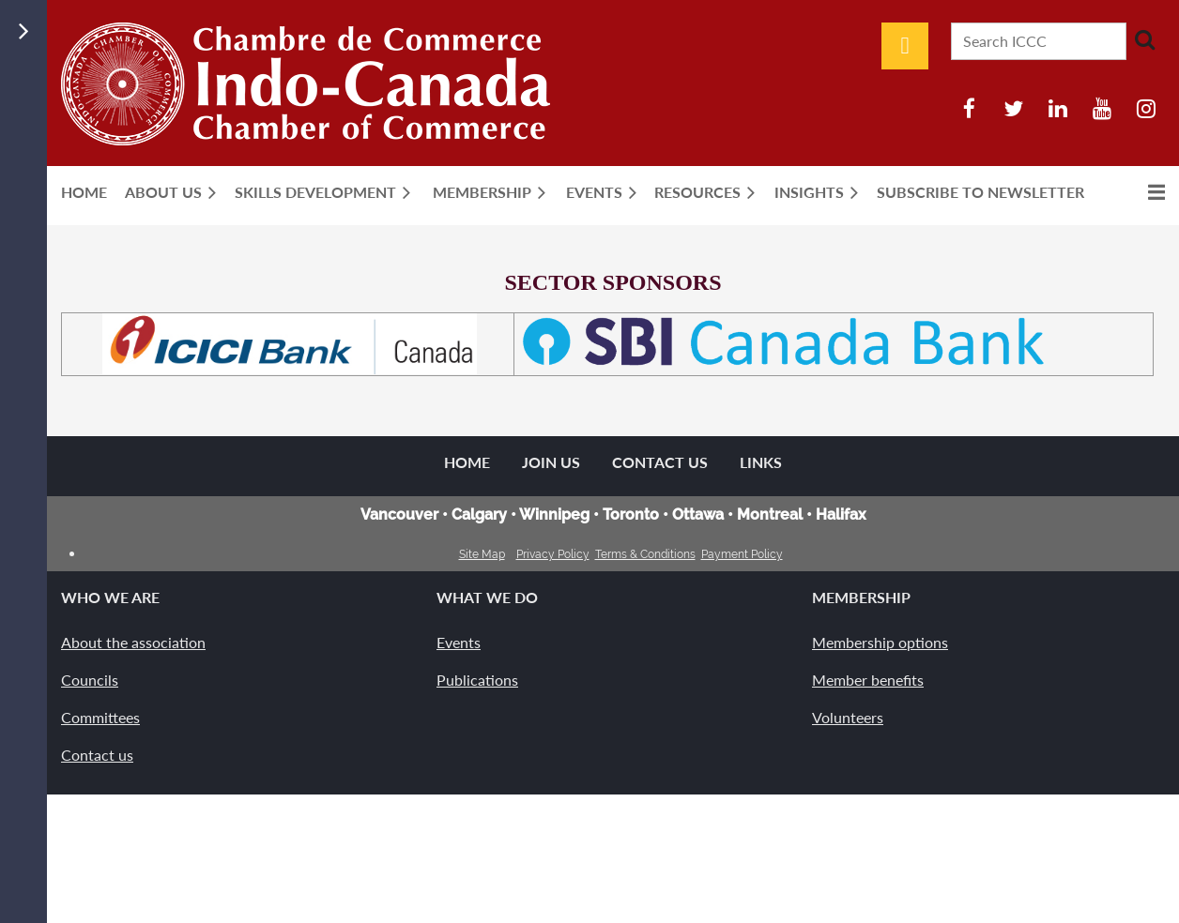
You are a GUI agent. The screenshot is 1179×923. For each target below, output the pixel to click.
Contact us (97, 755)
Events (458, 642)
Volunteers (847, 717)
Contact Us (660, 462)
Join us (551, 462)
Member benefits (868, 679)
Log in (904, 46)
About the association (133, 642)
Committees (100, 717)
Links (761, 462)
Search (1144, 39)
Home (467, 462)
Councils (89, 679)
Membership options (880, 642)
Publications (477, 679)
